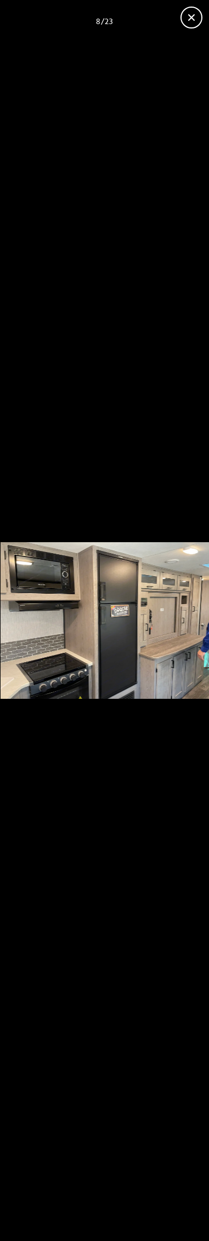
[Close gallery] (191, 17)
